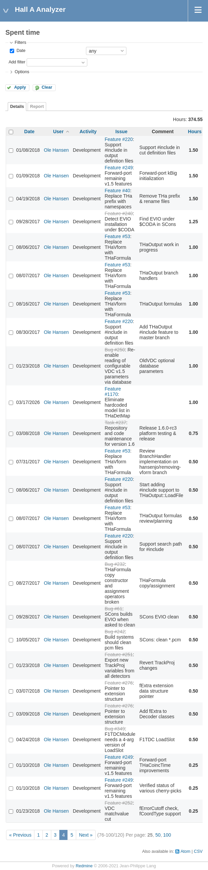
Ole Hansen (56, 150)
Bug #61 (113, 608)
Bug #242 (115, 631)
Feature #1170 (113, 391)
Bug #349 (115, 728)
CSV (198, 851)
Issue (121, 131)
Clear (46, 87)
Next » (85, 835)
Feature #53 (117, 236)
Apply (20, 87)
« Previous (20, 835)
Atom (185, 851)
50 (158, 835)
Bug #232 (115, 564)
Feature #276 (119, 683)
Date (20, 50)
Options (21, 71)
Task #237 (115, 422)
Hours (195, 131)
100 (167, 835)
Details (17, 106)
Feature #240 (119, 213)
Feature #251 (119, 654)
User (58, 131)
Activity (88, 131)
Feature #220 (119, 139)
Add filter (16, 62)
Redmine (84, 866)
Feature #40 (117, 190)
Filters (20, 42)
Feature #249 (119, 167)
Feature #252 (119, 803)
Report (37, 106)
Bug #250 (115, 349)
